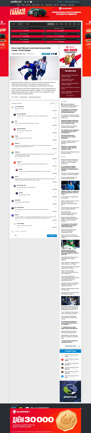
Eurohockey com (20, 106)
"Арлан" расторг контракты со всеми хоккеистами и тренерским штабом (70, 236)
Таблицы (63, 5)
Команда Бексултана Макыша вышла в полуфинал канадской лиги (69, 337)
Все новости (70, 95)
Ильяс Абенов (22, 128)
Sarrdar (16, 176)
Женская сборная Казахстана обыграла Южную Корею (69, 178)
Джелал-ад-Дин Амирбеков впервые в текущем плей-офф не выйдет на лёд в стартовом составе (69, 219)
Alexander (17, 152)
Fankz (66, 377)
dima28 (16, 214)
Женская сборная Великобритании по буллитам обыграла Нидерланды (69, 213)
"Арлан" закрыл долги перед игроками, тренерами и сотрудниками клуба (68, 231)
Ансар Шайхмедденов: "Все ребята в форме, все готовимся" (70, 267)
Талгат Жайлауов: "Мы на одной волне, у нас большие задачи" (69, 312)
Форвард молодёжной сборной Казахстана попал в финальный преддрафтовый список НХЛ (69, 308)
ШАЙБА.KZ (16, 2)
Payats (16, 136)
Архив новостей (70, 346)
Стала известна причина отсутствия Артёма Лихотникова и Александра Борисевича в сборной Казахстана (70, 278)
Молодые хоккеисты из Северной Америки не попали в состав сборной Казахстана (70, 284)
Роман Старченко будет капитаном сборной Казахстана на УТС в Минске (69, 272)
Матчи (56, 5)
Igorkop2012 (18, 200)
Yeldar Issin (67, 369)
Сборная (48, 5)
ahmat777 (17, 143)
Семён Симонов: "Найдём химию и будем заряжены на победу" (70, 263)
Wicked (20, 169)
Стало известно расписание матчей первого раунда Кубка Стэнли (69, 318)
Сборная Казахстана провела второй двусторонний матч (69, 332)
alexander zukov (22, 185)
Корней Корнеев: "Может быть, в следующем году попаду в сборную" (69, 258)
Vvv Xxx (66, 356)
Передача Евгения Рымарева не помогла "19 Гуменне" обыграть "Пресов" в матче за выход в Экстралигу (69, 161)
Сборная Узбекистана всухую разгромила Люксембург (69, 126)
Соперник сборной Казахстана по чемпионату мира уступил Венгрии (70, 142)
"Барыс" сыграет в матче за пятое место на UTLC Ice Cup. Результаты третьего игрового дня (70, 203)
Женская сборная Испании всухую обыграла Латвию (70, 152)
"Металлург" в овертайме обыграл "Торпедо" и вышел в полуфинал (70, 174)
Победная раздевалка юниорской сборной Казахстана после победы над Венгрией (69, 105)
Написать (52, 235)
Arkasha (66, 360)
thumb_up (55, 106)
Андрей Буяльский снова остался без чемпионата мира (70, 293)
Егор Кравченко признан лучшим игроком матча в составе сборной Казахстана (70, 116)
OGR (16, 121)
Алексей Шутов (22, 114)
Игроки (71, 5)
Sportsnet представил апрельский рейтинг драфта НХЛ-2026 (70, 208)
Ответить (54, 110)
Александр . (21, 223)
